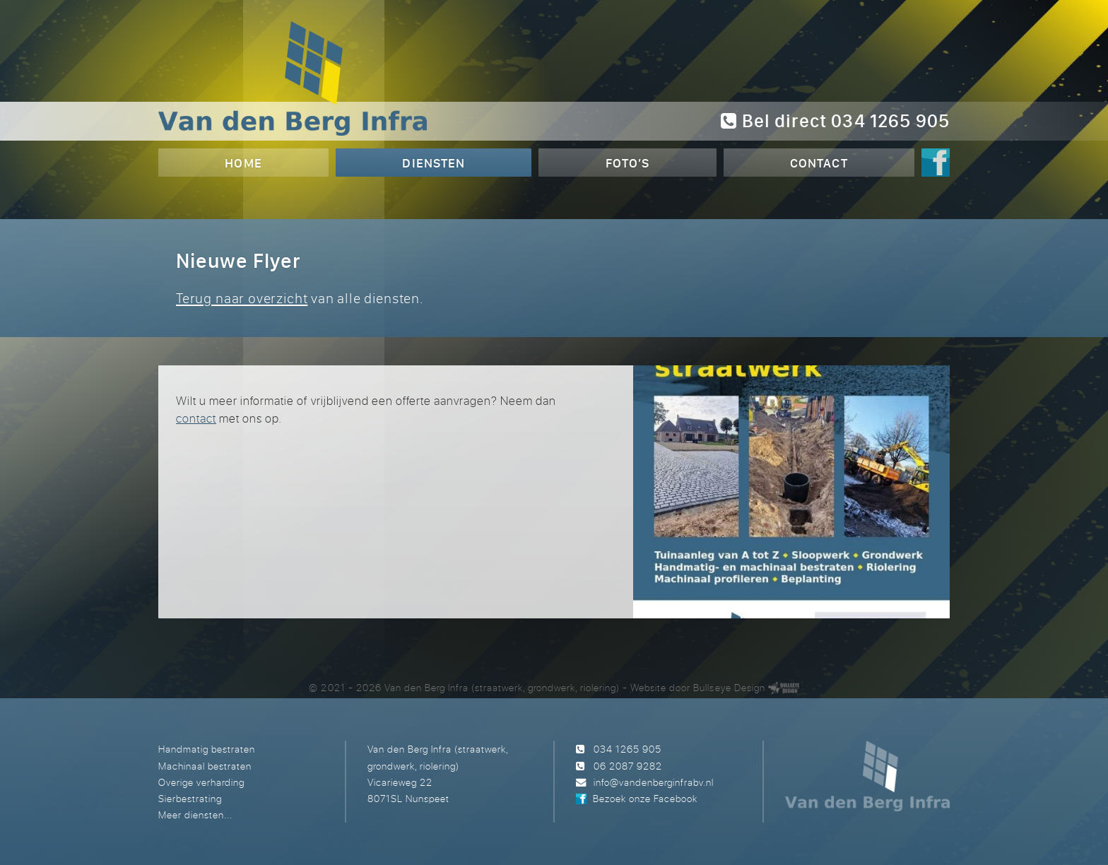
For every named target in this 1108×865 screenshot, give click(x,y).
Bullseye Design (729, 687)
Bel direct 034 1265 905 (835, 121)
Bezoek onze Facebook (645, 798)
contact (196, 418)
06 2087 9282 (628, 765)
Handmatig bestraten (206, 748)
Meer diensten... (195, 814)
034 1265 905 (627, 748)
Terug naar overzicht (241, 298)
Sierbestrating (190, 798)
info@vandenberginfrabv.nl (654, 782)
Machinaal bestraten (205, 765)
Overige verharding (201, 782)
